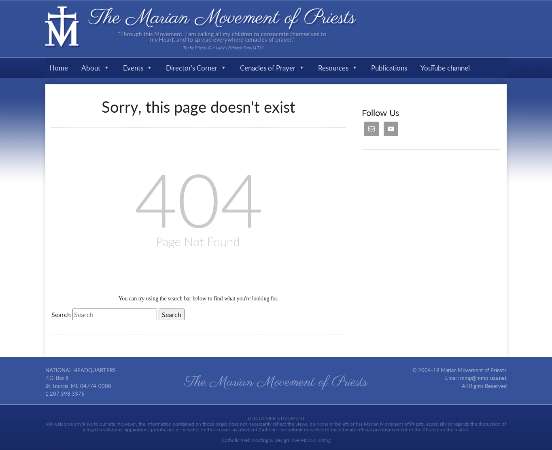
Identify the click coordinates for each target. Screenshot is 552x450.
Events (138, 68)
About (95, 68)
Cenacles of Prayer (272, 68)
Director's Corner (196, 68)
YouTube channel (445, 68)
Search (61, 314)
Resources (338, 68)
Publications (389, 68)
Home (58, 68)
